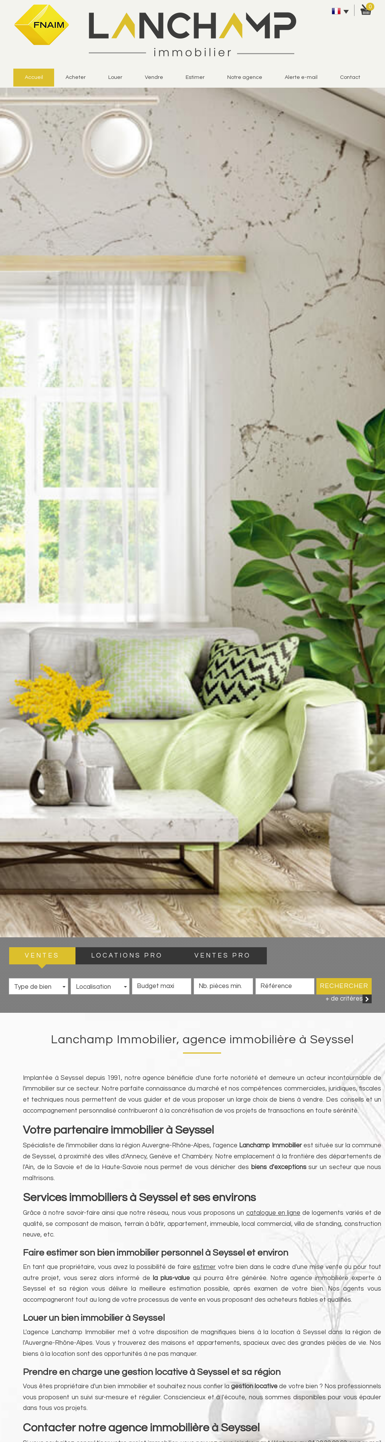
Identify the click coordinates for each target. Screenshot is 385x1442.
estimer (195, 77)
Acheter (76, 77)
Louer (115, 77)
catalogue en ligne (273, 1213)
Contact (350, 77)
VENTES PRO (222, 955)
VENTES (42, 955)
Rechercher (344, 986)
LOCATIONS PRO (127, 955)
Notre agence (244, 77)
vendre (154, 77)
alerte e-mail (301, 77)
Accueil (34, 77)
